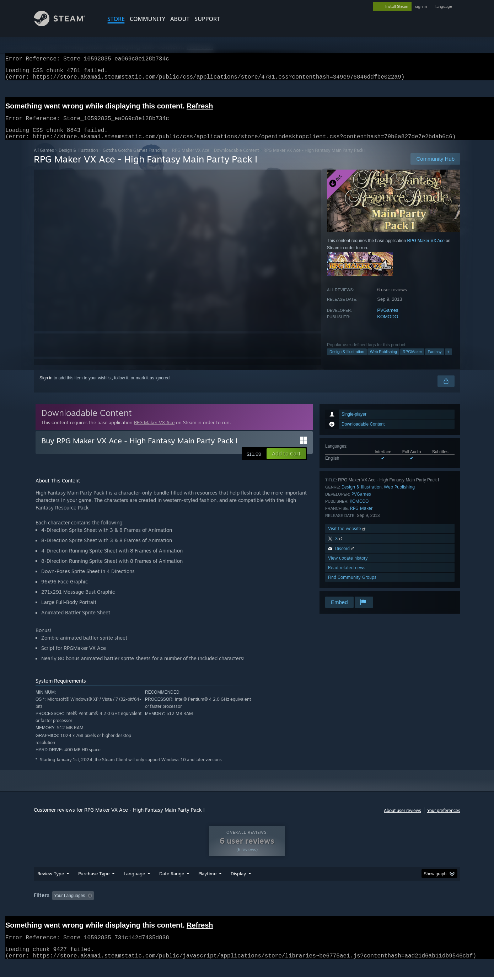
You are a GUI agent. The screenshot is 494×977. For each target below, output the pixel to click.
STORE (116, 19)
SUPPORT (207, 19)
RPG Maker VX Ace (190, 158)
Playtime (207, 887)
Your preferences (443, 819)
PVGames (387, 318)
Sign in (46, 386)
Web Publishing (383, 360)
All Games (44, 158)
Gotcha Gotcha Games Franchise (135, 158)
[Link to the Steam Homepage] (65, 24)
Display (238, 887)
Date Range (171, 887)
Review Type (50, 887)
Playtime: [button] (196, 909)
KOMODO (387, 325)
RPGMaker (412, 360)
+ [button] (448, 360)
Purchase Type (93, 887)
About (179, 19)
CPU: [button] (343, 909)
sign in (421, 6)
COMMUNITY (147, 19)
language (443, 6)
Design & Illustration (78, 158)
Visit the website (347, 537)
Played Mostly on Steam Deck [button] (247, 909)
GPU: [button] (367, 909)
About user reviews (402, 819)
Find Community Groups (352, 585)
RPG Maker (361, 516)
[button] (286, 462)
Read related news (346, 576)
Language (134, 887)
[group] (247, 909)
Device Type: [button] (398, 909)
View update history (348, 566)
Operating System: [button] (306, 909)
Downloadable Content (236, 158)
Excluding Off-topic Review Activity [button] (141, 909)
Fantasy (434, 360)
